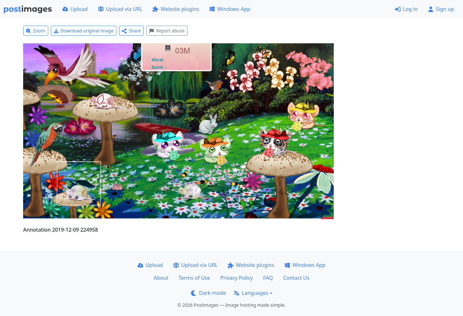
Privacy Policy (236, 277)
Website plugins (176, 9)
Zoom (35, 31)
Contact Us (296, 277)
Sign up (441, 9)
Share (131, 31)
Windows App (229, 9)
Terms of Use (194, 277)
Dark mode (208, 292)
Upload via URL (120, 9)
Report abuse (166, 31)
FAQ (268, 277)
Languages (251, 292)
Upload (75, 9)
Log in (406, 9)
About (161, 277)
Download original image (84, 31)
